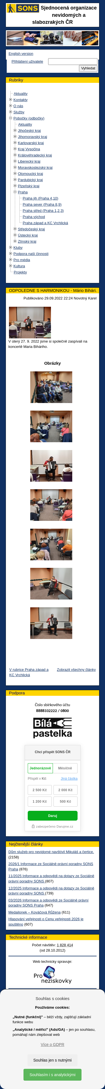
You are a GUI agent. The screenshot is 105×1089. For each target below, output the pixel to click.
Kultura (19, 266)
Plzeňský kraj (28, 186)
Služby (18, 112)
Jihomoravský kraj (32, 137)
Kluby (18, 247)
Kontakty (20, 100)
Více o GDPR (52, 1044)
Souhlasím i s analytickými (52, 1074)
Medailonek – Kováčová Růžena (34, 912)
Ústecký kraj (28, 235)
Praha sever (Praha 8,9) (42, 204)
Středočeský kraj (31, 229)
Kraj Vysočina (29, 149)
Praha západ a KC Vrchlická (45, 223)
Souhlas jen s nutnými (52, 1060)
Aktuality (20, 94)
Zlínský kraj (27, 241)
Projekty (20, 272)
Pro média (21, 260)
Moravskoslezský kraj (35, 167)
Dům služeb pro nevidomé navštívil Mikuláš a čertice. (51, 852)
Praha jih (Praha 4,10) (40, 198)
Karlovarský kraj (31, 143)
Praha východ (34, 217)
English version (21, 53)
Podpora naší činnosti (30, 254)
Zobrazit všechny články (76, 670)
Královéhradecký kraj (35, 155)
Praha (23, 192)
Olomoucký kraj (30, 174)
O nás (18, 106)
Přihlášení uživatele (27, 61)
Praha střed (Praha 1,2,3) (43, 211)
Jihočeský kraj (29, 130)
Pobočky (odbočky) (29, 118)
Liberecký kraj (29, 161)
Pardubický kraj (30, 180)
